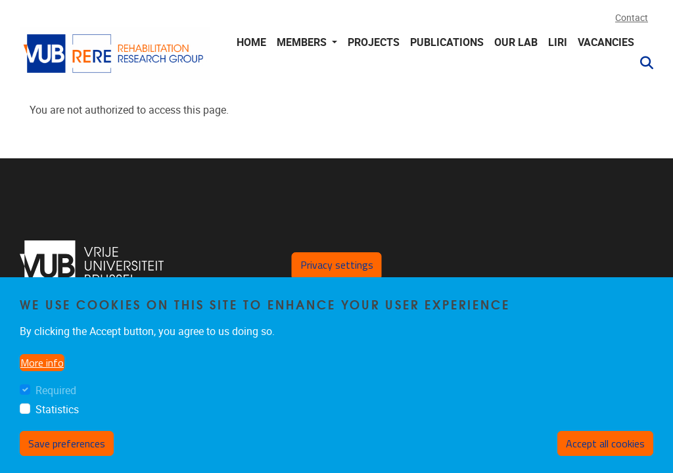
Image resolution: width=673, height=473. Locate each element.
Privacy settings (336, 275)
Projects (374, 42)
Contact (631, 18)
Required (55, 401)
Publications (447, 42)
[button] (641, 63)
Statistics (57, 421)
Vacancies (606, 42)
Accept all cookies (605, 454)
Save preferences (66, 454)
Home (251, 42)
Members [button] (303, 42)
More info (42, 374)
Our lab (516, 42)
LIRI (557, 42)
